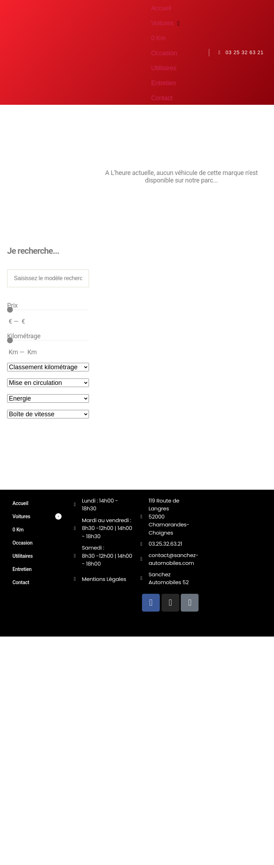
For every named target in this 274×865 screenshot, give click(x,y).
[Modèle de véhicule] (48, 278)
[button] (166, 23)
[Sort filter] (48, 367)
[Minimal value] (48, 310)
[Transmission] (48, 414)
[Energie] (48, 398)
